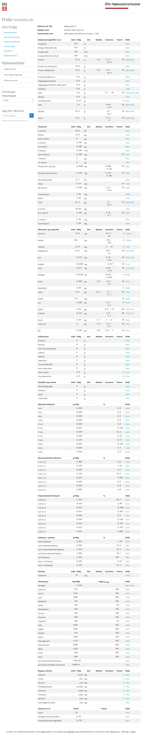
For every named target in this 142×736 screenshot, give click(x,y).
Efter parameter (11, 80)
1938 (127, 89)
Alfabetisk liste (10, 69)
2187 (127, 679)
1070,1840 (129, 251)
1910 (127, 281)
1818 (127, 408)
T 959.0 (128, 233)
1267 (127, 716)
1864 (127, 146)
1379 (127, 154)
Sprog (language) (9, 95)
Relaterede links (10, 55)
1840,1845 (129, 202)
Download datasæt (12, 41)
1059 (127, 589)
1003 (127, 44)
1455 (127, 675)
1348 (127, 275)
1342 (127, 135)
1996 (127, 712)
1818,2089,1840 (132, 93)
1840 (127, 166)
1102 (127, 264)
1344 (127, 198)
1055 (127, 302)
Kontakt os (8, 51)
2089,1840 (129, 60)
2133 (127, 372)
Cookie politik (9, 46)
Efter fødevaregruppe (13, 75)
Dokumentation (10, 32)
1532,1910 (129, 309)
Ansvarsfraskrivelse (12, 37)
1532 (127, 320)
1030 (127, 247)
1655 (127, 97)
